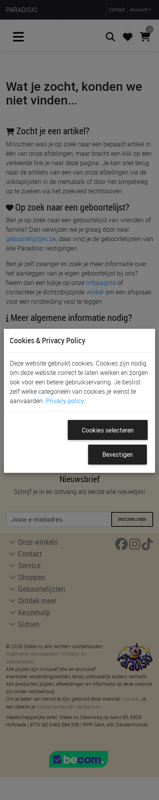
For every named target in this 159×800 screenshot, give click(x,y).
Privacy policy (65, 400)
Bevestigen (117, 454)
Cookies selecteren (108, 430)
